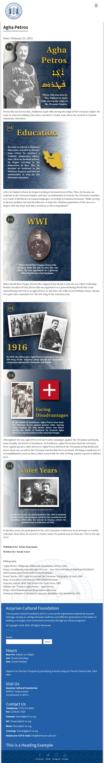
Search (9, 637)
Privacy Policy (13, 630)
